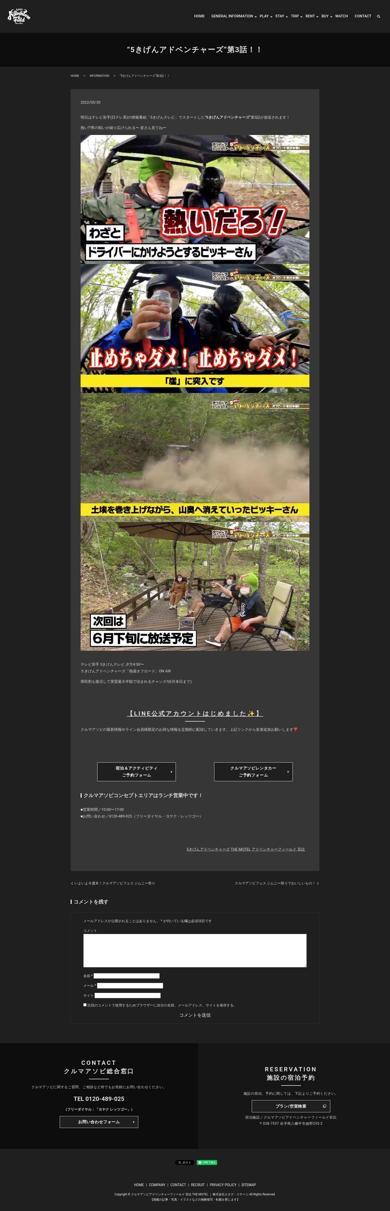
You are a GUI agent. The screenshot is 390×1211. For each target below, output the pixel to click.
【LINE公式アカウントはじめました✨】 (195, 713)
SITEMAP (249, 1185)
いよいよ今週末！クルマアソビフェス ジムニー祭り (114, 883)
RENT (308, 16)
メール (89, 986)
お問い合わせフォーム (99, 1122)
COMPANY (157, 1185)
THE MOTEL (241, 849)
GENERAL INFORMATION (227, 16)
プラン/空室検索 (291, 1106)
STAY (277, 16)
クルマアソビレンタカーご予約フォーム (253, 771)
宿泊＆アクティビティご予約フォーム (136, 771)
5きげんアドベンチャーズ (208, 849)
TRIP (292, 16)
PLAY (261, 16)
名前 (88, 976)
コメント (90, 931)
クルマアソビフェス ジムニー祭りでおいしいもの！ (275, 883)
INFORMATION (99, 76)
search (378, 16)
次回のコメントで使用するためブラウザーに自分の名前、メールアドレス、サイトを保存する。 (162, 1005)
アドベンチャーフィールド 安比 (278, 849)
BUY (323, 16)
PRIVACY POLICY (223, 1185)
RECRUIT (198, 1185)
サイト (88, 995)
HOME (192, 16)
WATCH (340, 16)
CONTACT (362, 16)
